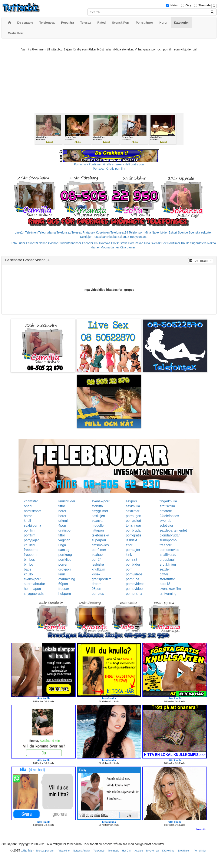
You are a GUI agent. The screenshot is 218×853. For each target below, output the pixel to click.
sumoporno (168, 540)
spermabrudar (34, 584)
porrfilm (29, 530)
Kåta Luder (18, 243)
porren (63, 564)
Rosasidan (99, 236)
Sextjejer (86, 236)
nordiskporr (32, 511)
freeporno (31, 550)
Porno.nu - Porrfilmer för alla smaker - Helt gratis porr (109, 164)
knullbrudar (66, 501)
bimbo (28, 564)
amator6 (166, 511)
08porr (97, 589)
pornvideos (134, 574)
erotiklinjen (168, 564)
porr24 (97, 559)
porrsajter (133, 550)
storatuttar (167, 579)
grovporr (64, 569)
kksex (96, 574)
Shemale (204, 5)
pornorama (134, 593)
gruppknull (167, 559)
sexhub (97, 554)
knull (27, 520)
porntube (132, 579)
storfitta (97, 506)
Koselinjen (103, 232)
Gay (188, 5)
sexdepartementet (173, 530)
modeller (98, 525)
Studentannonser (70, 243)
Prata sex (88, 232)
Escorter (87, 243)
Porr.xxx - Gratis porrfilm (109, 168)
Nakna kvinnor (48, 243)
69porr (63, 584)
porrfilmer (99, 550)
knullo (28, 574)
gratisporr (65, 530)
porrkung (65, 554)
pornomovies (169, 550)
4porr (62, 525)
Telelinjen (31, 232)
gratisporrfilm (101, 579)
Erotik (115, 243)
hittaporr (98, 530)
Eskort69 (32, 243)
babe (28, 569)
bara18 (165, 584)
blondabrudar (170, 535)
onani (28, 506)
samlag (63, 550)
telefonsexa (100, 535)
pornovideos (135, 584)
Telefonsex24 (119, 232)
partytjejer (31, 540)
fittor (61, 506)
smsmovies (100, 545)
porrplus (98, 593)
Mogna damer (109, 247)
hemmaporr (32, 589)
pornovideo (134, 589)
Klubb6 (112, 236)
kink (129, 554)
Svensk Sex (158, 243)
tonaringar (133, 525)
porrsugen (133, 516)
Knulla (185, 243)
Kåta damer (127, 247)
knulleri (29, 545)
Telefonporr (136, 232)
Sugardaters (198, 243)
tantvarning (168, 593)
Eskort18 (123, 236)
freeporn (30, 554)
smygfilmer (100, 511)
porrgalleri (133, 520)
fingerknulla (168, 501)
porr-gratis (133, 535)
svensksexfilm (170, 589)
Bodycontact (138, 236)
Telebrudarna (47, 232)
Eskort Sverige (178, 232)
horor (62, 511)
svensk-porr (101, 501)
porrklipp (64, 559)
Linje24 (19, 232)
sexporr (131, 501)
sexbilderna (32, 525)
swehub (165, 520)
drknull (63, 520)
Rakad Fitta (142, 243)
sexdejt (165, 569)
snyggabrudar (34, 593)
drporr (96, 584)
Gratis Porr (126, 243)
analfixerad (168, 554)
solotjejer (166, 525)
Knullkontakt (102, 243)
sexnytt (97, 520)
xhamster (31, 501)
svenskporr (32, 579)
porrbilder (133, 564)
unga (62, 545)
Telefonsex (63, 232)
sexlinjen (98, 516)
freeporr (166, 545)
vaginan (64, 540)
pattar (164, 574)
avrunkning (66, 579)
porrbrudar (134, 530)
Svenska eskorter (200, 232)
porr (129, 569)
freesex (63, 589)
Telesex (77, 232)
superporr (99, 540)
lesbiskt (131, 540)
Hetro (174, 5)
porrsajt (131, 559)
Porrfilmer (173, 243)
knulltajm (98, 569)
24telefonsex (169, 516)
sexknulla (133, 506)
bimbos (29, 559)
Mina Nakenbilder (156, 232)
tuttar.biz (26, 850)
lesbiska (98, 564)
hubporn (64, 593)
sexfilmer (132, 511)
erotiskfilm (167, 506)
